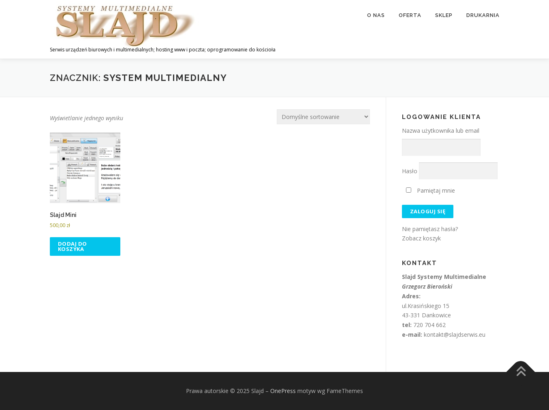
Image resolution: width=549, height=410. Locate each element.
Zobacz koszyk (421, 238)
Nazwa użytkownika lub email (440, 130)
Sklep (444, 15)
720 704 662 (429, 325)
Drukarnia (483, 15)
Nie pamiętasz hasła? (430, 229)
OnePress (283, 391)
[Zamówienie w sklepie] (323, 116)
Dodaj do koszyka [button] (72, 246)
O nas (376, 15)
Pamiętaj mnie (430, 190)
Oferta (410, 15)
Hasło (409, 171)
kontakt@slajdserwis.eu (454, 334)
